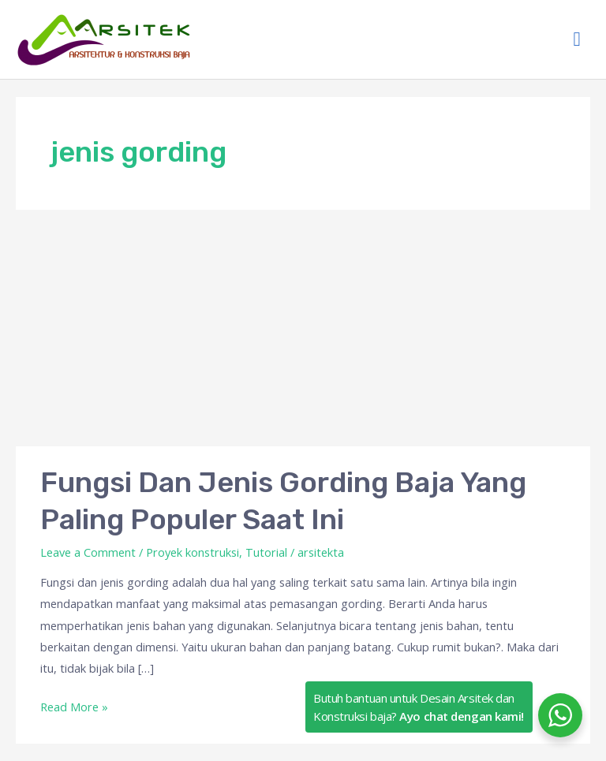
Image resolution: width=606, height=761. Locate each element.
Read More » (74, 705)
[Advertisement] (303, 328)
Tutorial (266, 552)
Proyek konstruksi (192, 552)
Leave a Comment (88, 552)
